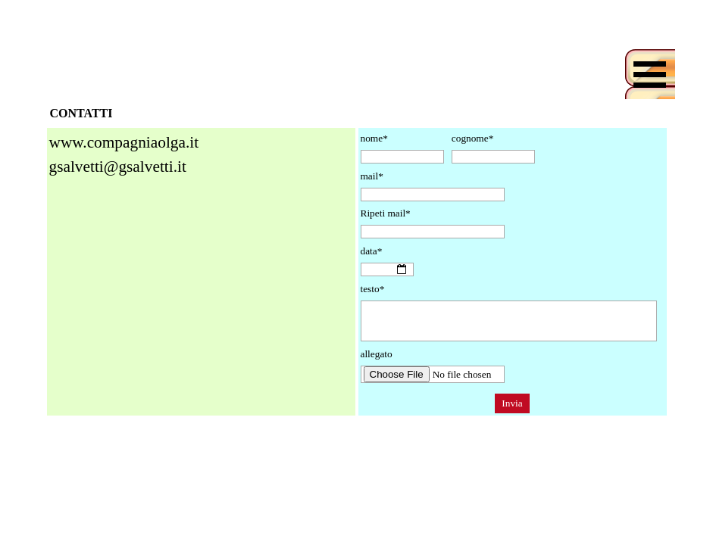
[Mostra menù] (650, 74)
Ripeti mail (386, 213)
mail (372, 176)
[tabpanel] (201, 181)
